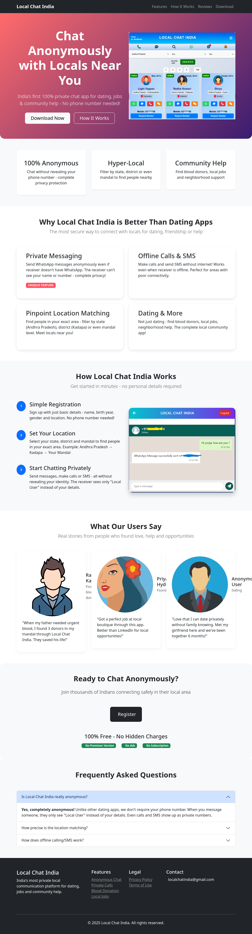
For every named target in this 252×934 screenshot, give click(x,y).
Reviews (205, 6)
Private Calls (102, 885)
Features (159, 6)
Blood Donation (105, 890)
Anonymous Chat (106, 879)
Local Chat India (35, 6)
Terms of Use (140, 885)
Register (127, 714)
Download (225, 6)
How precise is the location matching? (55, 827)
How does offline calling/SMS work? (53, 840)
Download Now (47, 118)
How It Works (182, 6)
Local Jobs (100, 896)
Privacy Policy (140, 879)
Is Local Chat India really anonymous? (54, 796)
